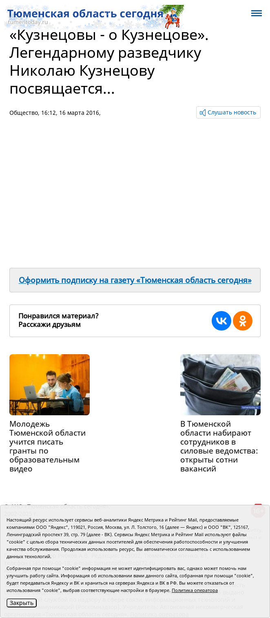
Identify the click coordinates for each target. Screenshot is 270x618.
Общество (23, 112)
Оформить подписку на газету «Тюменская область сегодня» (135, 280)
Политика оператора (195, 590)
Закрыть (21, 603)
